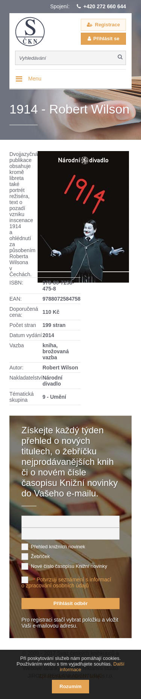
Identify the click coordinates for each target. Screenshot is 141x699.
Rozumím (70, 686)
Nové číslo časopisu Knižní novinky (69, 566)
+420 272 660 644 (104, 6)
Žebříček (40, 556)
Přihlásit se (106, 38)
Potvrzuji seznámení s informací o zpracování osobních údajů (66, 582)
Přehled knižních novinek (58, 546)
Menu (34, 79)
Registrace (107, 24)
